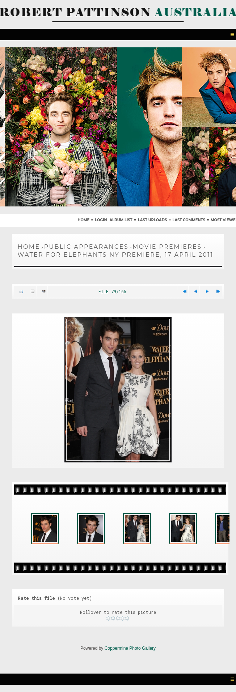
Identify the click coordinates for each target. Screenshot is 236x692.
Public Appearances (86, 246)
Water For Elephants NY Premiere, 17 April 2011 (116, 254)
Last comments (188, 220)
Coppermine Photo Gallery (130, 648)
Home (83, 220)
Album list (120, 220)
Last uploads (152, 220)
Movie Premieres (167, 246)
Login (101, 220)
